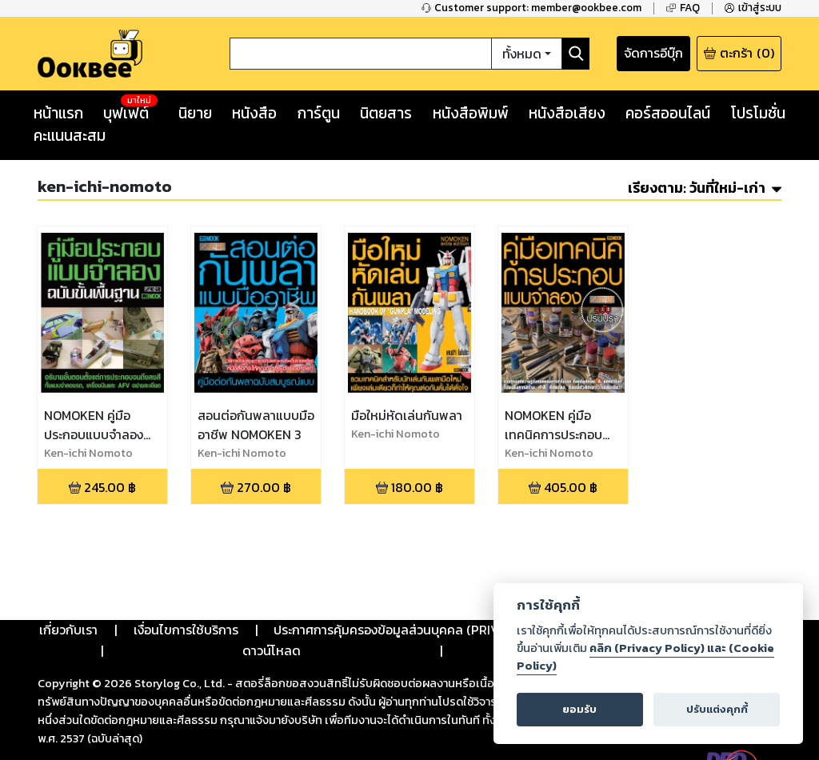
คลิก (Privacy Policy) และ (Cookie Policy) (645, 656)
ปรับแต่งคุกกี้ (716, 709)
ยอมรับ (580, 709)
